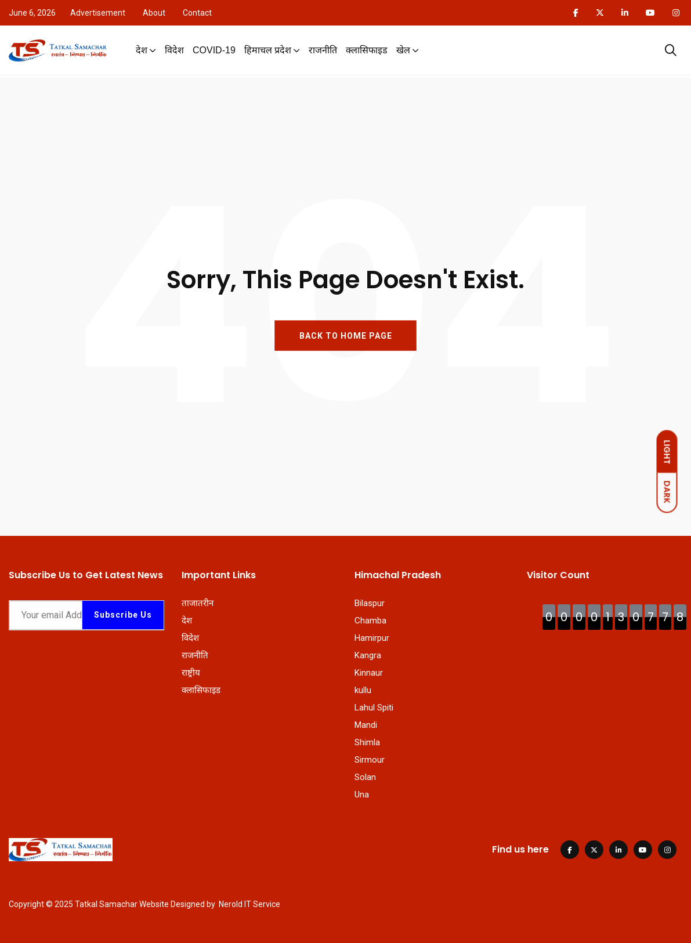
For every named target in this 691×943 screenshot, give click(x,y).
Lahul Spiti (373, 707)
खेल (403, 51)
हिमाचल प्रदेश (267, 51)
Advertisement (97, 12)
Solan (365, 777)
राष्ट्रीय (191, 673)
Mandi (365, 725)
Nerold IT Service (249, 904)
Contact (197, 12)
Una (361, 794)
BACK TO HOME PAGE (345, 335)
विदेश (174, 51)
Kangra (367, 655)
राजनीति (323, 51)
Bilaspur (369, 603)
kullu (362, 690)
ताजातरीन (198, 603)
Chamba (370, 620)
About (154, 12)
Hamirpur (371, 638)
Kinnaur (368, 673)
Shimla (367, 742)
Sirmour (369, 760)
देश (141, 51)
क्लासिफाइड (367, 51)
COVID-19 (214, 51)
